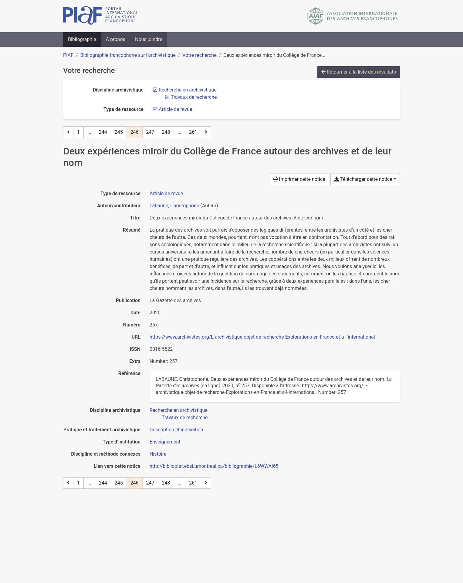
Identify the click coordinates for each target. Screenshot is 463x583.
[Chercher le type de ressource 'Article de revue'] (166, 193)
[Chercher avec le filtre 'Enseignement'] (165, 442)
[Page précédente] (68, 132)
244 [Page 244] (103, 132)
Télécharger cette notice (363, 179)
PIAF (68, 55)
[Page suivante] (206, 132)
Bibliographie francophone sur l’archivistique (127, 55)
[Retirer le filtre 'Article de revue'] (175, 109)
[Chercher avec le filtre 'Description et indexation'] (176, 430)
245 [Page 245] (119, 132)
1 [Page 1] (78, 132)
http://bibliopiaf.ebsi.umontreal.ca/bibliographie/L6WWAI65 (214, 466)
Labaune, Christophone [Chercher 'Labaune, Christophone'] (174, 206)
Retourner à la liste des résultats (358, 72)
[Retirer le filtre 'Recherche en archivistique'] (188, 90)
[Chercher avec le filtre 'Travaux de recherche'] (185, 417)
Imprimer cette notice (299, 179)
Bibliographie (82, 39)
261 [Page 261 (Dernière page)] (193, 132)
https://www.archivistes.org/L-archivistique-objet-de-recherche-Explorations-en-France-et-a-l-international (262, 337)
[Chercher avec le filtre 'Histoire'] (158, 454)
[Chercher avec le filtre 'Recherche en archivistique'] (179, 410)
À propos (115, 39)
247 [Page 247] (150, 132)
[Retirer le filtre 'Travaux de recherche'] (194, 97)
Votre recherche (199, 55)
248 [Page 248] (166, 132)
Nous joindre (148, 39)
